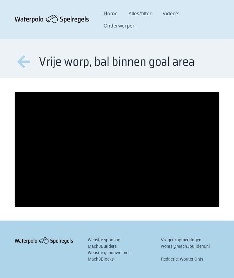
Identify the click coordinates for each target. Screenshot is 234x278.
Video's (171, 13)
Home (111, 13)
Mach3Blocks (101, 259)
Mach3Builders (102, 246)
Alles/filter (140, 13)
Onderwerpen (120, 25)
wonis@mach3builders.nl (185, 246)
